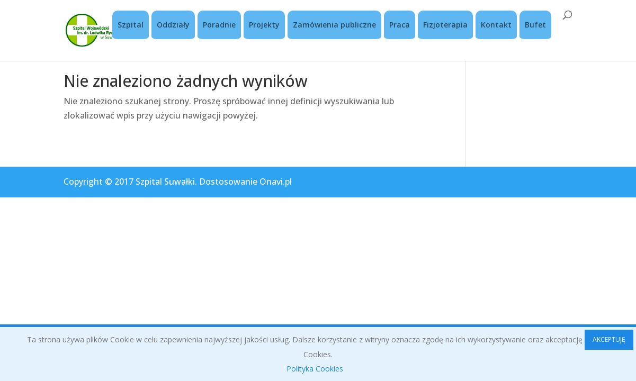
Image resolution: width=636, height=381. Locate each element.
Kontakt (496, 25)
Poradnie (219, 25)
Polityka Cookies (314, 369)
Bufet (535, 25)
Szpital (131, 25)
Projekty (264, 25)
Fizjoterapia (445, 25)
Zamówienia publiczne (334, 25)
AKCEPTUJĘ (609, 339)
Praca (399, 25)
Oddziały (173, 25)
